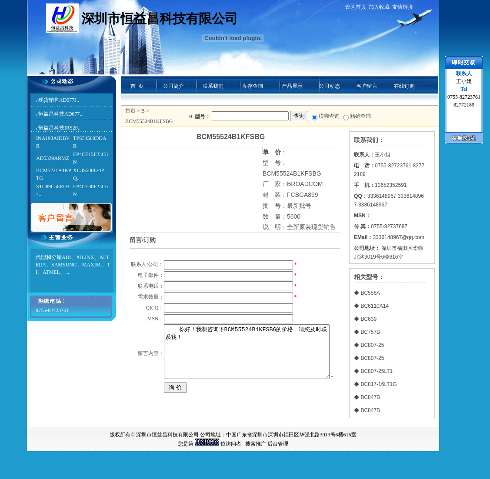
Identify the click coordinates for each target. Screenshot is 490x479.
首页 (130, 111)
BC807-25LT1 (376, 371)
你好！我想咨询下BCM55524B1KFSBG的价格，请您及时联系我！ (246, 396)
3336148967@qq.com (398, 237)
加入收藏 (379, 7)
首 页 (136, 86)
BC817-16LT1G (378, 384)
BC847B (370, 397)
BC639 (368, 319)
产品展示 (292, 86)
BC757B (370, 332)
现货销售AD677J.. (58, 100)
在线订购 (404, 86)
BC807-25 (372, 345)
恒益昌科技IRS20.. (59, 128)
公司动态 (329, 86)
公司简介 (173, 86)
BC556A (370, 293)
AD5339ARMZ (52, 158)
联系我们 (213, 86)
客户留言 (367, 86)
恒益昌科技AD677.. (60, 114)
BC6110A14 (374, 306)
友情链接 (402, 7)
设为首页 (355, 7)
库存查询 (252, 86)
